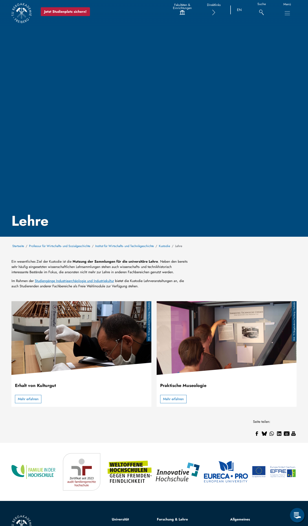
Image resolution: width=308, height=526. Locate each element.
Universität (120, 519)
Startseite (18, 246)
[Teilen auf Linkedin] (279, 433)
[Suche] (261, 10)
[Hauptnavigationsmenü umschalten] (287, 13)
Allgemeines (240, 519)
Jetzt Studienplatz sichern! (65, 11)
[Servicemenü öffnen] (297, 515)
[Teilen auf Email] (287, 433)
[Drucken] (293, 433)
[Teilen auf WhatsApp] (272, 433)
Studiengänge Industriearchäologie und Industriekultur (74, 280)
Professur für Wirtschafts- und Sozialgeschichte (59, 246)
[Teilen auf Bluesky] (264, 433)
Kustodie (164, 246)
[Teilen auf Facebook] (257, 433)
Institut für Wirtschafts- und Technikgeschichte (124, 246)
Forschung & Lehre (172, 519)
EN (239, 9)
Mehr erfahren (28, 398)
